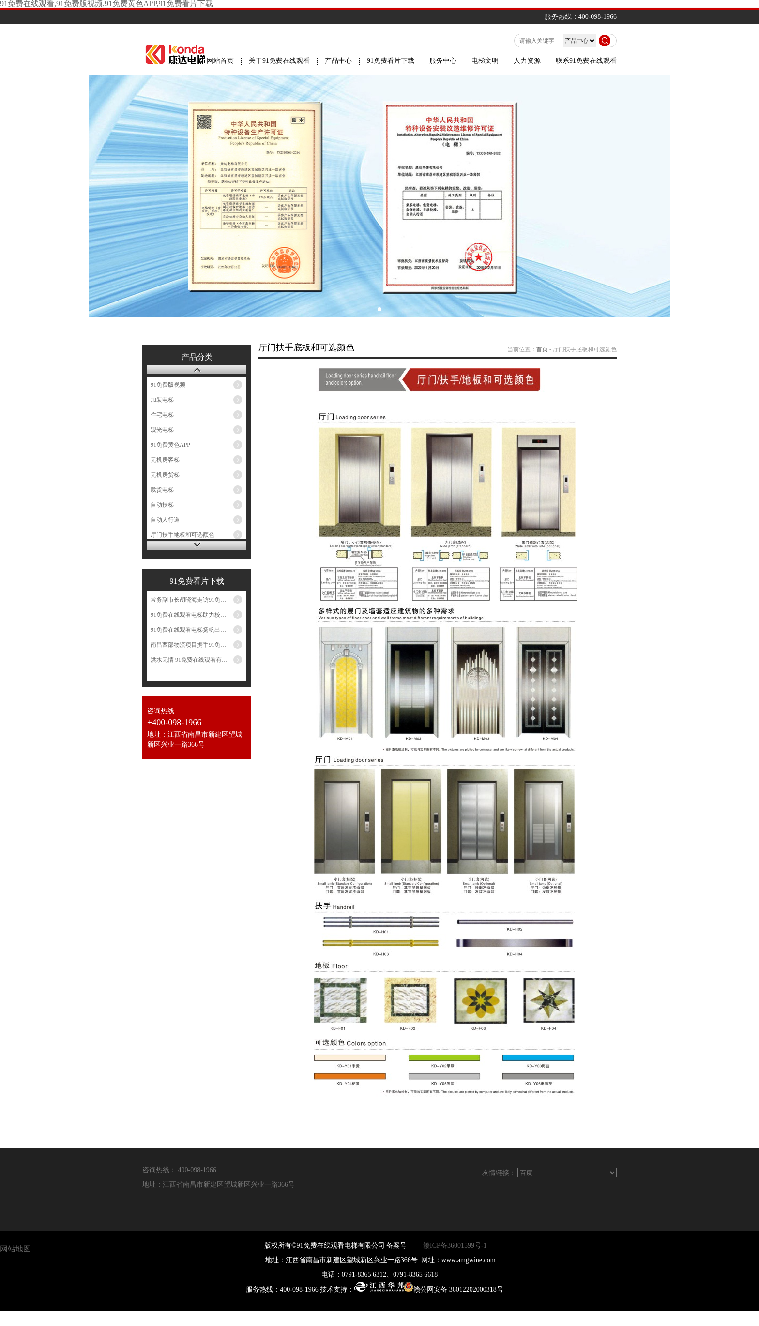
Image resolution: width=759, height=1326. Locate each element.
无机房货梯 (165, 474)
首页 (542, 349)
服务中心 (442, 61)
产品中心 (338, 61)
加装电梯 (162, 399)
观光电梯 (162, 429)
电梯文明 (485, 61)
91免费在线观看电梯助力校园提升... (196, 614)
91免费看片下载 (390, 61)
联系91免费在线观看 (586, 61)
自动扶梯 (162, 504)
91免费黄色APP (170, 444)
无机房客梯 (165, 459)
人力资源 (527, 61)
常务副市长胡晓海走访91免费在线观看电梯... (198, 599)
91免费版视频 (168, 384)
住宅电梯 (162, 414)
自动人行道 (165, 519)
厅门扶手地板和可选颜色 (182, 534)
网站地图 (15, 1249)
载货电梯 (162, 489)
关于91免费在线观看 (279, 61)
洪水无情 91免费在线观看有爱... (191, 659)
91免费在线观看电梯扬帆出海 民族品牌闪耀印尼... (198, 629)
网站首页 (220, 61)
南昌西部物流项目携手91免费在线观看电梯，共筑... (198, 644)
